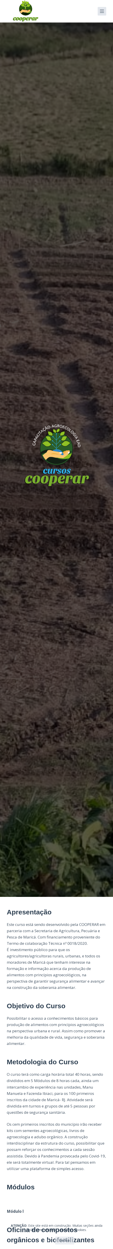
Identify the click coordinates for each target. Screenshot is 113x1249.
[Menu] (102, 11)
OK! (46, 1240)
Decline (65, 1240)
